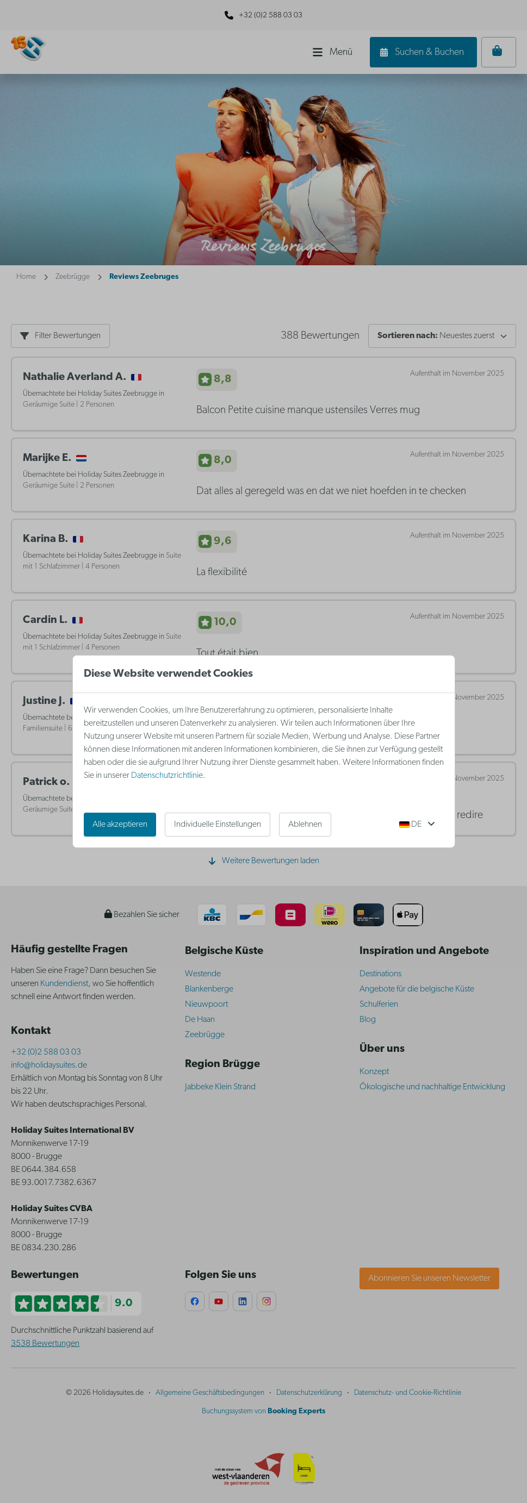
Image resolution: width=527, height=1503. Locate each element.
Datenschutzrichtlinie (167, 775)
